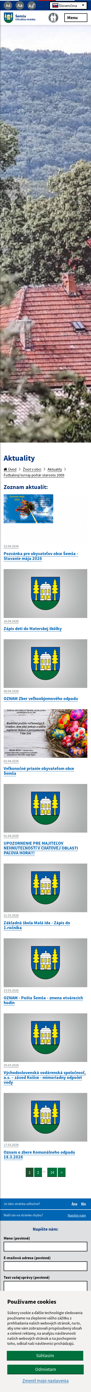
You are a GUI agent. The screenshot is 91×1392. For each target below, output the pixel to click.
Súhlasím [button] (45, 1355)
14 (52, 1172)
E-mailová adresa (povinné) (27, 1257)
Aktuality (55, 469)
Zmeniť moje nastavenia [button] (45, 1380)
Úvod (10, 469)
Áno (75, 1204)
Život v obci (32, 469)
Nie (84, 1204)
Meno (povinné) (17, 1238)
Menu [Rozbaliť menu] (75, 17)
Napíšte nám (77, 1215)
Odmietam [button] (45, 1369)
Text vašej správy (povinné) (27, 1277)
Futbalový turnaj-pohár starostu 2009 (34, 475)
